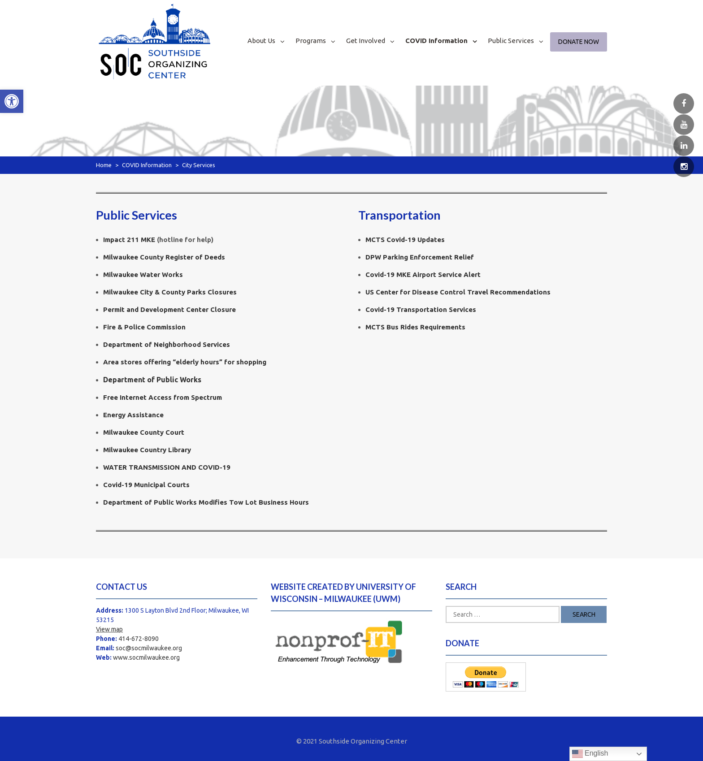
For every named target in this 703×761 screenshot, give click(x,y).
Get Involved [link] (365, 40)
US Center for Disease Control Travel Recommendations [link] (458, 292)
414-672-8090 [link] (138, 638)
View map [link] (109, 629)
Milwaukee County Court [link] (143, 432)
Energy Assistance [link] (133, 415)
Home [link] (104, 165)
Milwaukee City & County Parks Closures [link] (170, 292)
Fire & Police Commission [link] (144, 327)
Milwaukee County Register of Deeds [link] (164, 257)
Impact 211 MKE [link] (129, 239)
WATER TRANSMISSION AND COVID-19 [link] (166, 467)
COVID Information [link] (436, 40)
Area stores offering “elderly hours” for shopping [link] (184, 362)
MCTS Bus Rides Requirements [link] (415, 327)
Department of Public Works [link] (152, 380)
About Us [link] (261, 40)
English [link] (590, 753)
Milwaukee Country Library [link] (147, 450)
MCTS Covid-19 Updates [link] (405, 239)
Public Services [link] (511, 40)
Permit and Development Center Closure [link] (169, 309)
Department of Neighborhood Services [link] (166, 344)
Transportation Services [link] (420, 309)
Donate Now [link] (578, 41)
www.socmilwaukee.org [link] (146, 657)
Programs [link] (310, 40)
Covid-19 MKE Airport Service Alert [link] (423, 274)
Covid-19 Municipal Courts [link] (146, 485)
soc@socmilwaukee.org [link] (149, 648)
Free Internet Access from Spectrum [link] (162, 397)
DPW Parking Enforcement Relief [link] (419, 257)
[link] (11, 101)
